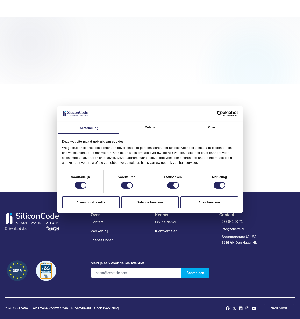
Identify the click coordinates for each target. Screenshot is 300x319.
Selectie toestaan (150, 202)
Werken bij (99, 231)
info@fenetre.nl (233, 229)
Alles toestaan (209, 202)
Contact (97, 222)
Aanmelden (195, 273)
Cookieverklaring (106, 308)
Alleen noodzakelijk (90, 202)
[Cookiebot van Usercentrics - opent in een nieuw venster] (220, 114)
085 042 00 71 (232, 221)
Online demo (165, 222)
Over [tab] (211, 127)
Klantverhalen (166, 231)
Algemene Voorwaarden (50, 308)
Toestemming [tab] (88, 128)
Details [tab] (150, 127)
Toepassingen (102, 240)
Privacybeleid (81, 308)
